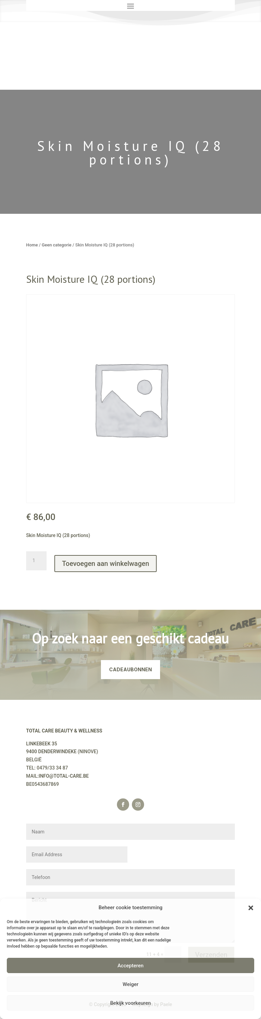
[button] (250, 907)
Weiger (131, 984)
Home (32, 244)
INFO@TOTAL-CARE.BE (64, 776)
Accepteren (131, 966)
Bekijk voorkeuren (130, 1003)
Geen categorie (56, 244)
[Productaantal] (36, 560)
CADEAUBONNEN (130, 669)
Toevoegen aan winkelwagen (105, 563)
